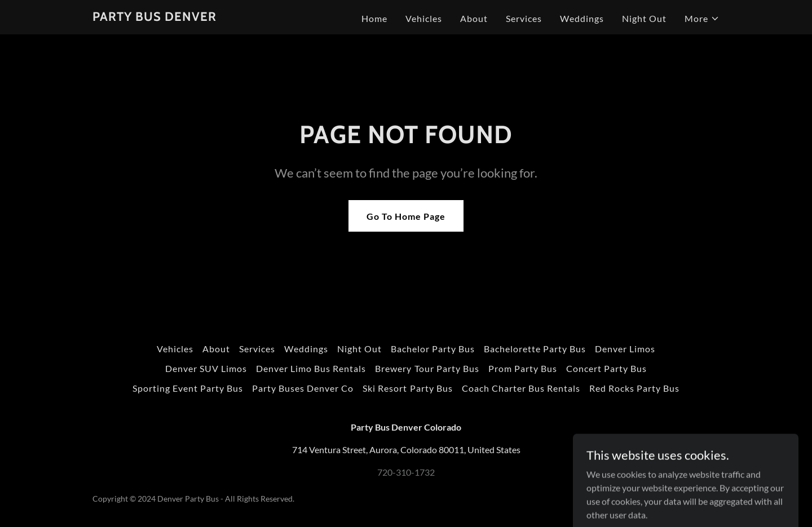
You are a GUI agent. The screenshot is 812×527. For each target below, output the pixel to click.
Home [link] (374, 18)
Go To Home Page (406, 216)
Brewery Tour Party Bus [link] (427, 368)
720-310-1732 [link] (406, 472)
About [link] (474, 18)
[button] (702, 18)
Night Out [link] (644, 18)
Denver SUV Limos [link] (206, 368)
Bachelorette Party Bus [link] (535, 348)
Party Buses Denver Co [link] (303, 388)
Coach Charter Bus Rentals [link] (521, 388)
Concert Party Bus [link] (606, 368)
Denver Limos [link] (625, 348)
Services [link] (524, 18)
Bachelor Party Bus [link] (433, 348)
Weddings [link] (582, 18)
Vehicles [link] (423, 18)
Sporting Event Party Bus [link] (188, 388)
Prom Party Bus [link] (522, 368)
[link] (154, 17)
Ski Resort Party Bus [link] (407, 388)
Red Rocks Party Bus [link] (634, 388)
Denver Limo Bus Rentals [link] (311, 368)
